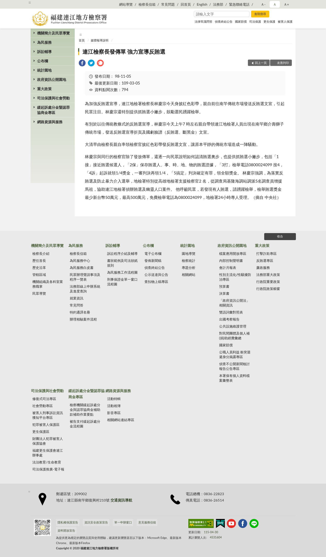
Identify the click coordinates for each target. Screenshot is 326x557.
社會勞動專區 (42, 406)
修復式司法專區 (44, 399)
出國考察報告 (229, 319)
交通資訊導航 (121, 500)
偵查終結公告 (224, 21)
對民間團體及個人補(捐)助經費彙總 (234, 335)
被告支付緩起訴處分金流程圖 (85, 423)
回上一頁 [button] (261, 63)
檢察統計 (188, 260)
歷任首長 (39, 260)
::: (30, 2)
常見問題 (168, 4)
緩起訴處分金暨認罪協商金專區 (53, 110)
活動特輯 (114, 399)
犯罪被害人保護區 (46, 424)
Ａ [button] (274, 4)
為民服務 (44, 42)
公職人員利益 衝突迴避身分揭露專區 (235, 354)
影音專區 (114, 413)
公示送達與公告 (156, 274)
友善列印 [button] (283, 63)
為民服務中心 (80, 260)
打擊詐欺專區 (266, 253)
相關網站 (188, 274)
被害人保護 (285, 21)
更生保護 (269, 21)
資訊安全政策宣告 (96, 522)
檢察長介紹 (40, 253)
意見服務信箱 (147, 522)
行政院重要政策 (268, 282)
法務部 (218, 4)
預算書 (224, 286)
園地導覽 (188, 253)
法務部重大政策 (268, 274)
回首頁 (186, 4)
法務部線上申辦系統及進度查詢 (85, 288)
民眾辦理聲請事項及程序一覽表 (85, 276)
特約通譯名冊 (80, 312)
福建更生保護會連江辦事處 (47, 452)
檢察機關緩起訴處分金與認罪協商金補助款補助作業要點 (85, 409)
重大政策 (44, 89)
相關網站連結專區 (120, 420)
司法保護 (255, 21)
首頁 (82, 40)
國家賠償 (241, 21)
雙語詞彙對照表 (231, 312)
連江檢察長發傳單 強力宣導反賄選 (123, 51)
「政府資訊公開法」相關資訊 (234, 302)
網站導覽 (126, 4)
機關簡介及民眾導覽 (53, 33)
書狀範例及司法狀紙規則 (122, 262)
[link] (82, 64)
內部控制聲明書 (231, 260)
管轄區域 (39, 274)
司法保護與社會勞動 (53, 98)
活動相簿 (114, 406)
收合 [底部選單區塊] (280, 236)
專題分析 (188, 267)
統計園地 (44, 70)
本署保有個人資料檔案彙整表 (234, 378)
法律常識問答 (203, 21)
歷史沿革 (39, 267)
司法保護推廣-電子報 (48, 469)
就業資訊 (76, 298)
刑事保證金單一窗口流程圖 (122, 281)
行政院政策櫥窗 (268, 289)
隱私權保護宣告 (68, 522)
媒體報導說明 (99, 40)
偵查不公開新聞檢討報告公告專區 (234, 366)
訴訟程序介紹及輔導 (122, 253)
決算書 (224, 293)
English (202, 4)
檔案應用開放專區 (232, 253)
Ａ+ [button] (286, 4)
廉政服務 (263, 267)
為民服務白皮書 (81, 267)
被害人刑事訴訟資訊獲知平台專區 (47, 415)
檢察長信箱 (147, 4)
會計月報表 (227, 267)
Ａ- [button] (263, 4)
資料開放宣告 (66, 530)
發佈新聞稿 (152, 260)
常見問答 (76, 305)
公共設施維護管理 (232, 326)
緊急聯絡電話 (239, 4)
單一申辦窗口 (123, 522)
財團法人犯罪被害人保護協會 (47, 440)
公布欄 (42, 61)
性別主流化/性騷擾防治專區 (235, 276)
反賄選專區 (264, 260)
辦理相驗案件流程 (83, 319)
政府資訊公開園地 (51, 79)
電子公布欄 (152, 253)
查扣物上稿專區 (156, 282)
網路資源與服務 (49, 122)
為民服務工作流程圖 (122, 272)
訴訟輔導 (44, 51)
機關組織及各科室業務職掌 (47, 284)
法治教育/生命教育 (46, 462)
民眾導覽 (39, 293)
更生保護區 (40, 431)
